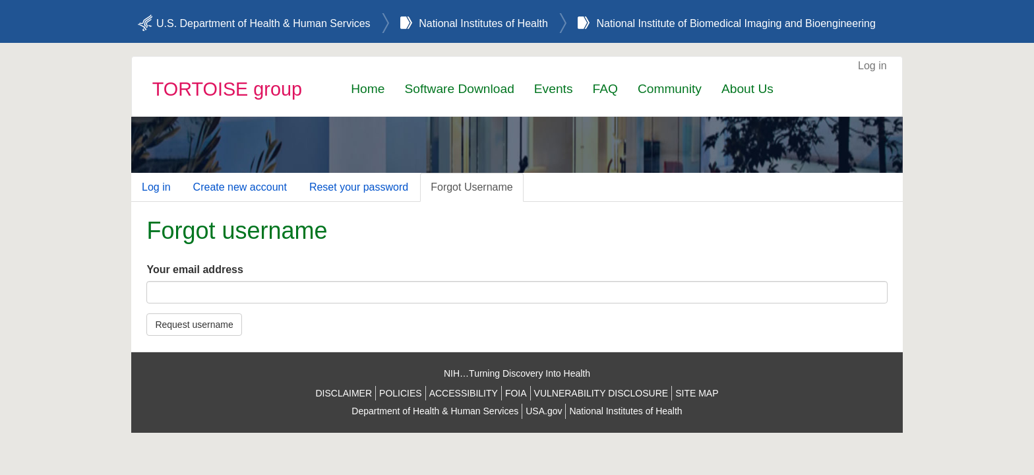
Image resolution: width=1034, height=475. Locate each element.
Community (670, 89)
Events (553, 89)
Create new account (240, 187)
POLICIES (400, 393)
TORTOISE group (227, 89)
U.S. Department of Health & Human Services (263, 23)
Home (367, 89)
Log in (872, 65)
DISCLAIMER (343, 393)
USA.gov (544, 411)
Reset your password (358, 187)
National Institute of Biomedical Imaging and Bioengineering (735, 23)
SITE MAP (696, 393)
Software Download (459, 89)
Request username (194, 324)
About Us (747, 89)
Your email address (194, 269)
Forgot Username (472, 187)
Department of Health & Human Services (434, 411)
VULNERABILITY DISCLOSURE (601, 393)
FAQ (604, 89)
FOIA (516, 393)
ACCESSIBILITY (463, 393)
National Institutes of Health (483, 23)
